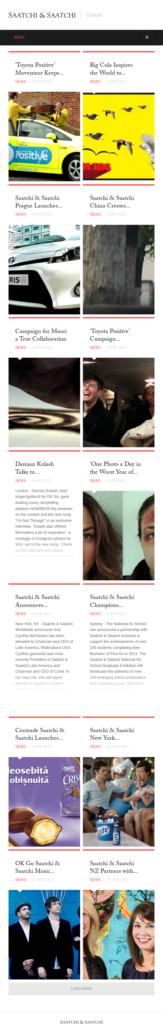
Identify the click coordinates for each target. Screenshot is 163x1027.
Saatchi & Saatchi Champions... (112, 602)
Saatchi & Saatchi (42, 15)
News (19, 37)
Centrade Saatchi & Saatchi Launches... (40, 735)
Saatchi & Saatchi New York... (112, 735)
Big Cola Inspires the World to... (111, 70)
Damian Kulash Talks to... (34, 469)
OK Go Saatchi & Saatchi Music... (37, 868)
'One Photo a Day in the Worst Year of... (115, 469)
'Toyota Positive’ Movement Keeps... (39, 70)
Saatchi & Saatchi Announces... (37, 602)
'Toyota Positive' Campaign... (110, 336)
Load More (81, 988)
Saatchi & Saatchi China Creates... (112, 203)
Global (94, 15)
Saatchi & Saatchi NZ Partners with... (114, 868)
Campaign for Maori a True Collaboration (41, 336)
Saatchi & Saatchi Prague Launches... (38, 203)
